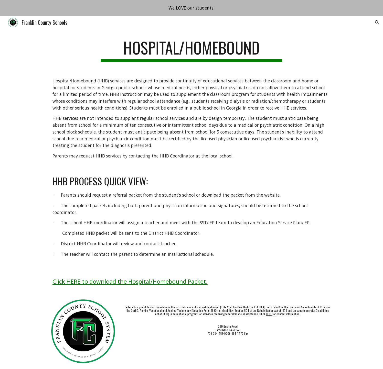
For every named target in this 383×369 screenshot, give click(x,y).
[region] (191, 8)
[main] (191, 50)
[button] (377, 22)
